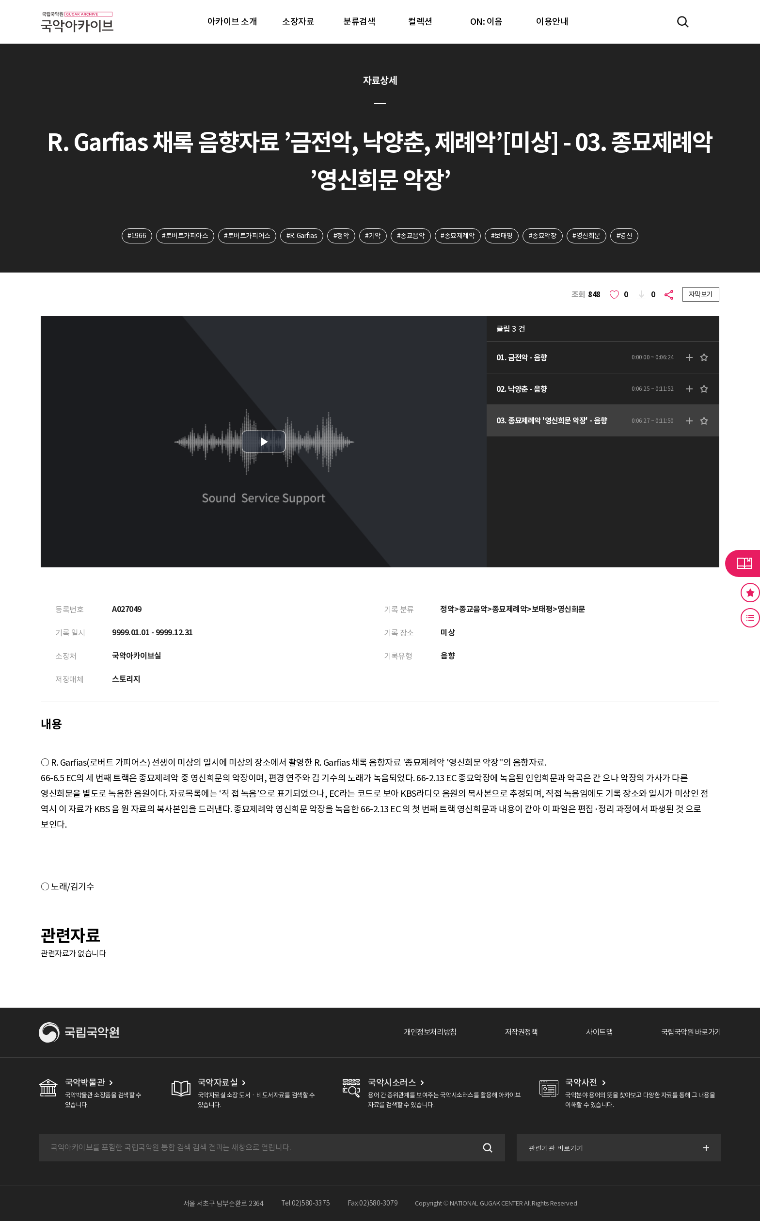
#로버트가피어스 (245, 236)
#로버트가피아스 (182, 236)
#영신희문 (590, 236)
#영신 (628, 236)
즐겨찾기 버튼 (750, 592)
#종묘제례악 (459, 236)
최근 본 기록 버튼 (750, 617)
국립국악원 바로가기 (688, 1033)
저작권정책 (513, 1033)
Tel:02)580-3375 (305, 1204)
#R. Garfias (300, 236)
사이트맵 (594, 1033)
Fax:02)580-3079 (373, 1204)
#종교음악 (412, 236)
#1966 (133, 236)
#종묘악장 (545, 236)
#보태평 (504, 236)
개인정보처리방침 (419, 1033)
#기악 (374, 236)
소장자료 (298, 21)
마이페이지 (711, 22)
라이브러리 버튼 (742, 563)
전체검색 (683, 22)
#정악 (341, 236)
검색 (485, 1149)
